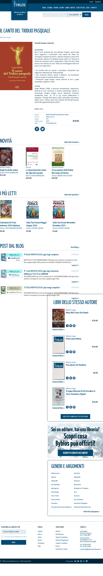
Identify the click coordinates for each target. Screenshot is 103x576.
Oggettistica (80, 8)
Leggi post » (75, 265)
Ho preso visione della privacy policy (15, 537)
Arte (75, 492)
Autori (61, 8)
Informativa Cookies (62, 549)
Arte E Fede (55, 496)
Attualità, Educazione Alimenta (61, 507)
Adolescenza (55, 473)
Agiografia (77, 477)
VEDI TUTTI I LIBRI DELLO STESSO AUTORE (75, 417)
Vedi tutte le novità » (71, 142)
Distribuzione (60, 534)
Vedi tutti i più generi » (92, 512)
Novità (72, 8)
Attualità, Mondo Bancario (82, 507)
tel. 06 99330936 (85, 544)
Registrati (98, 2)
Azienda (49, 8)
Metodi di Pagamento (62, 540)
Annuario (77, 481)
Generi (67, 8)
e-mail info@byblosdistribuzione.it (90, 549)
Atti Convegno (78, 499)
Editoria (58, 531)
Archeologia (55, 492)
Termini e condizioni (61, 543)
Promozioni (41, 543)
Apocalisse (77, 484)
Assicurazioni (55, 499)
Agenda (53, 477)
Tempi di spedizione (62, 537)
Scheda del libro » (58, 330)
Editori (56, 8)
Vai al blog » (75, 247)
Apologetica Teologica (81, 488)
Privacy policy (69, 561)
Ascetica (76, 496)
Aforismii (77, 473)
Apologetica (55, 488)
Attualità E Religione (80, 503)
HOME (44, 8)
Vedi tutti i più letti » (71, 195)
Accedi (91, 2)
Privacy (58, 546)
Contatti (94, 8)
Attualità (54, 503)
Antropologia (55, 484)
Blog (87, 8)
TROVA (86, 15)
